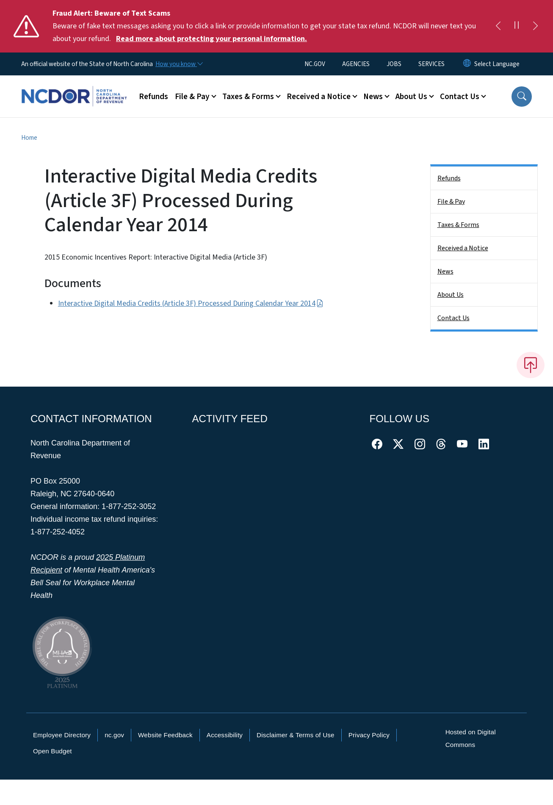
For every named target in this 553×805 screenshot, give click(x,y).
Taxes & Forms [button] (248, 96)
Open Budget (52, 751)
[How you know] (178, 64)
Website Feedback (165, 735)
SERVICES (431, 64)
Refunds (153, 96)
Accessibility (225, 735)
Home (29, 137)
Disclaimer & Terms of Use (296, 735)
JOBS (394, 64)
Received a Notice (462, 248)
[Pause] (516, 26)
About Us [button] (411, 96)
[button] (522, 96)
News (445, 271)
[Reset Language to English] (467, 64)
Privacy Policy (369, 735)
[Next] (535, 26)
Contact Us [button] (459, 96)
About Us (450, 294)
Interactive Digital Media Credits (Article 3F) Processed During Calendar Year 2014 (191, 303)
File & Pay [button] (192, 96)
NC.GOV (314, 64)
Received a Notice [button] (319, 96)
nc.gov (114, 735)
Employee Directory (62, 735)
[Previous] (498, 26)
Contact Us (453, 318)
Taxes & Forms (458, 225)
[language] (497, 64)
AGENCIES (356, 64)
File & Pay (451, 201)
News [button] (373, 96)
